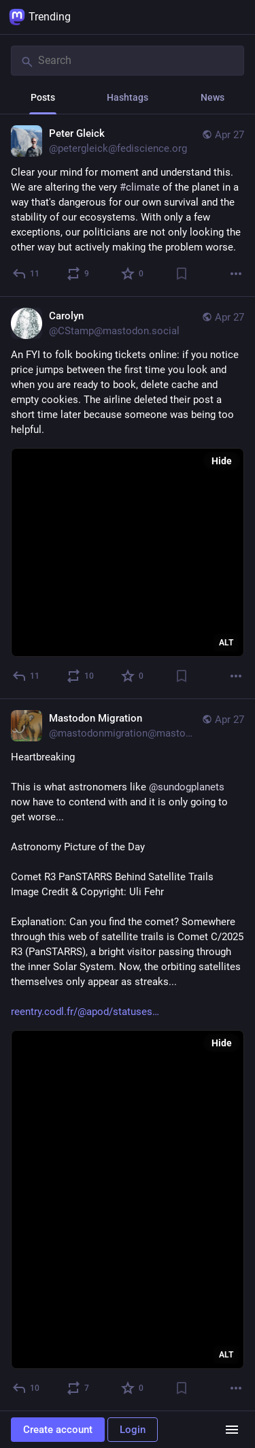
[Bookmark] (181, 274)
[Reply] (26, 274)
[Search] (127, 61)
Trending (40, 17)
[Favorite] (133, 274)
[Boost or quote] (78, 274)
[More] (236, 274)
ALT (226, 642)
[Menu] (232, 1429)
